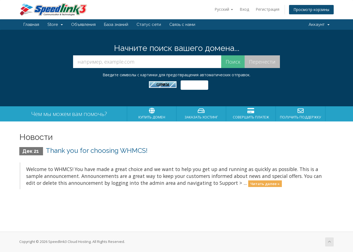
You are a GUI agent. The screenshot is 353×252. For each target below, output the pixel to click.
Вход (244, 9)
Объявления (83, 24)
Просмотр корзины (311, 9)
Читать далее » (265, 183)
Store (55, 24)
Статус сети (149, 24)
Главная (31, 24)
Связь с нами (182, 24)
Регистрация (267, 9)
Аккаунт (319, 24)
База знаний (116, 24)
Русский (224, 9)
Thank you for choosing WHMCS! (97, 151)
